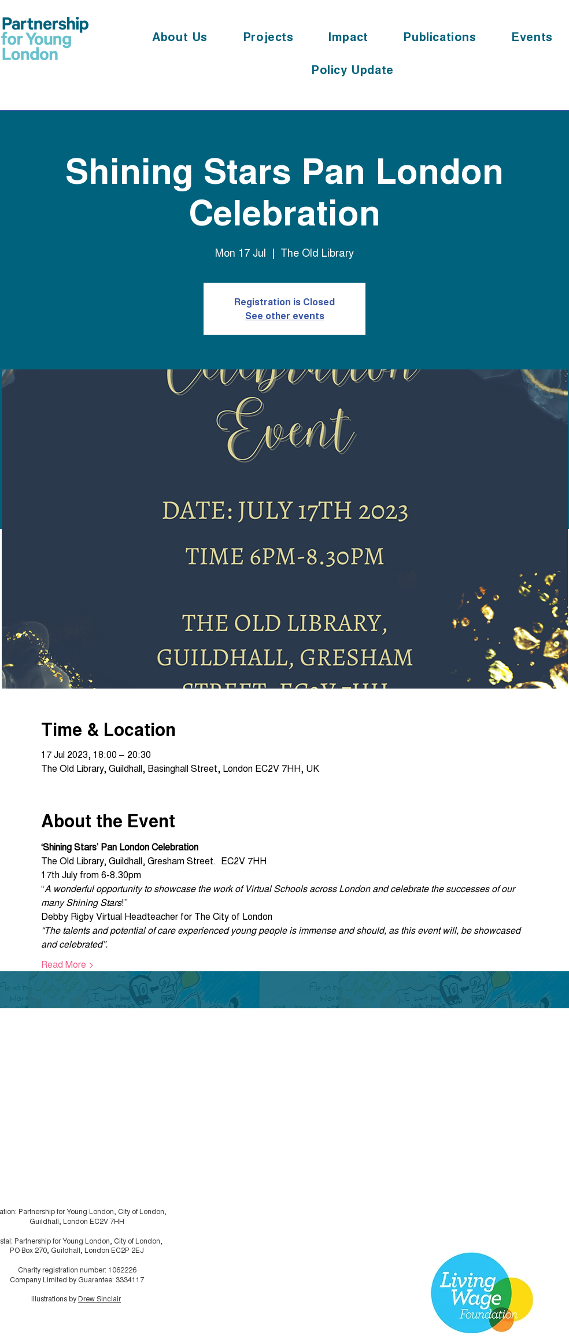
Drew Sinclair (99, 1298)
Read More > (67, 964)
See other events (284, 315)
